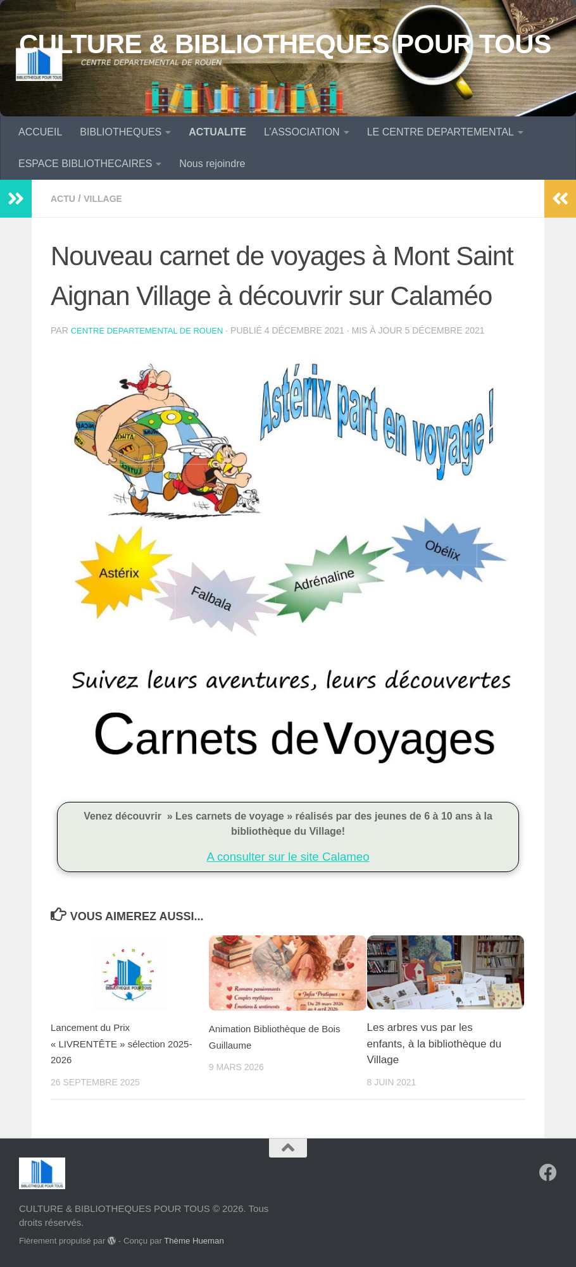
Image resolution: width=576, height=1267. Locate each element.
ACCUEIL (40, 132)
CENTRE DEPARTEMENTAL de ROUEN (153, 330)
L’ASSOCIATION (302, 132)
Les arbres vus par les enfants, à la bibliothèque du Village (434, 1043)
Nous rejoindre (212, 163)
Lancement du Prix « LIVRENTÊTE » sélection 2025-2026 (115, 1043)
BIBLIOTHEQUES (120, 132)
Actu (64, 198)
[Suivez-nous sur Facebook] (548, 1172)
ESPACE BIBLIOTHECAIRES (85, 163)
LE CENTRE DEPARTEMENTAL (440, 132)
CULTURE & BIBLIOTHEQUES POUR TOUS (285, 44)
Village (109, 198)
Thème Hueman (194, 1240)
